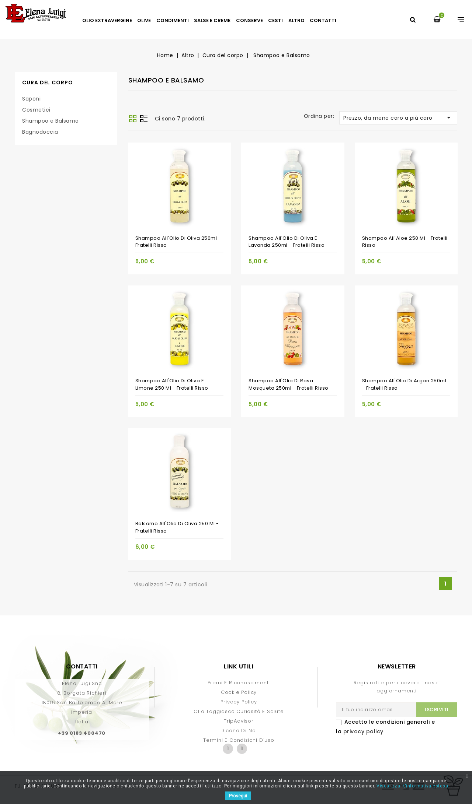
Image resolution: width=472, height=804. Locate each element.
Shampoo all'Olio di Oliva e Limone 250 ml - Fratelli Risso (171, 384)
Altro (296, 20)
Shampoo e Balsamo (50, 120)
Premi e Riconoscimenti (239, 682)
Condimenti (172, 20)
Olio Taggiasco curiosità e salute (239, 711)
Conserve (249, 20)
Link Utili (238, 666)
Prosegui (238, 795)
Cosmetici (36, 109)
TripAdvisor (239, 720)
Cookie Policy (239, 692)
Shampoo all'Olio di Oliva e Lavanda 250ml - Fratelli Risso (286, 242)
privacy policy (363, 731)
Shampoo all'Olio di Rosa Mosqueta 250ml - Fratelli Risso (289, 384)
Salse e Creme (212, 20)
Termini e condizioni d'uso (238, 740)
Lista (144, 119)
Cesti (275, 20)
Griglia (132, 118)
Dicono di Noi (239, 730)
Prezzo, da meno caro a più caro (398, 117)
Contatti (323, 20)
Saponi (31, 98)
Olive (144, 20)
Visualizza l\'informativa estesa (412, 786)
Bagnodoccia (40, 132)
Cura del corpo (47, 82)
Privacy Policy (239, 701)
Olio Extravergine (107, 20)
